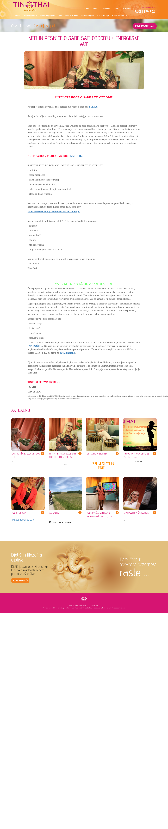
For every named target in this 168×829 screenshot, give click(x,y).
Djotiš (60, 15)
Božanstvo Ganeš (71, 15)
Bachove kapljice (88, 15)
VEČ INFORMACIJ (19, 580)
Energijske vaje (103, 15)
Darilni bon (106, 8)
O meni (86, 8)
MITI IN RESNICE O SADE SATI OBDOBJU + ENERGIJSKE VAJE (62, 455)
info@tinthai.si (150, 7)
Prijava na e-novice (119, 15)
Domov (17, 15)
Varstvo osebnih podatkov (82, 608)
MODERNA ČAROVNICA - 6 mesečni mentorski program (99, 514)
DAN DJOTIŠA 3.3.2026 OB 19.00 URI (26, 455)
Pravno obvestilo (49, 608)
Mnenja (95, 8)
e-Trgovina (127, 8)
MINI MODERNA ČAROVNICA (136, 512)
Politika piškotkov (63, 608)
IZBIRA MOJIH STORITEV (97, 453)
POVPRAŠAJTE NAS (144, 26)
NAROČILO (77, 156)
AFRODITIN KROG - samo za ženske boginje (136, 455)
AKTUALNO (54, 512)
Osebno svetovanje (30, 15)
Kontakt (116, 8)
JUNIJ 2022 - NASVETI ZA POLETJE (23, 520)
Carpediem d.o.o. (118, 608)
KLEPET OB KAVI (19, 512)
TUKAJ (93, 106)
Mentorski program (47, 15)
